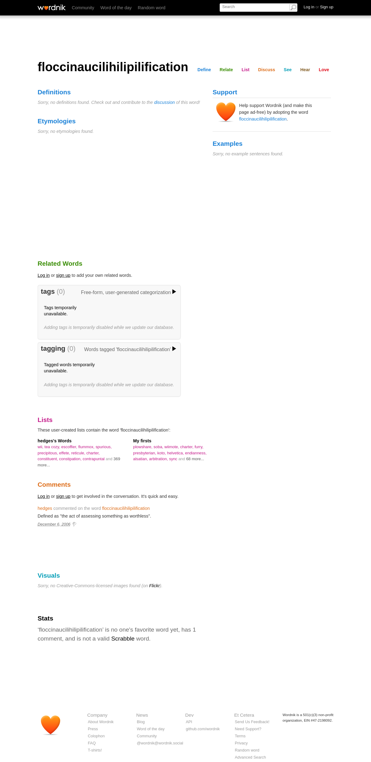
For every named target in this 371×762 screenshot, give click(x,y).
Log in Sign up (318, 7)
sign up (63, 275)
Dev (189, 715)
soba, (158, 446)
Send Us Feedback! (252, 721)
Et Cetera (244, 715)
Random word (151, 7)
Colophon (96, 736)
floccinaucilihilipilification (263, 119)
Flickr (154, 585)
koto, (162, 453)
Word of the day (116, 7)
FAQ (92, 743)
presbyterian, (145, 453)
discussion (164, 102)
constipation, (71, 459)
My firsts (142, 440)
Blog (141, 721)
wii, (41, 446)
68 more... (195, 459)
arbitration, (159, 459)
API (189, 721)
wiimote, (172, 446)
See (288, 69)
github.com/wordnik (203, 729)
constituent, (48, 459)
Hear (305, 69)
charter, (93, 453)
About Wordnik (101, 721)
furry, (198, 446)
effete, (65, 453)
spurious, (104, 446)
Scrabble (123, 638)
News (142, 715)
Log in (44, 275)
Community (83, 7)
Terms (240, 736)
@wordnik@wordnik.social (160, 743)
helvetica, (176, 453)
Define (204, 69)
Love (324, 69)
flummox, (87, 446)
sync (173, 459)
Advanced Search (250, 757)
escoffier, (69, 446)
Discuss (266, 69)
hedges (45, 508)
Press (93, 729)
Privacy (241, 743)
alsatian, (141, 459)
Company (97, 715)
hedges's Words (54, 440)
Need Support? (248, 729)
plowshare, (143, 446)
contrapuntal (94, 459)
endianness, (196, 453)
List (246, 69)
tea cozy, (52, 446)
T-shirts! (95, 750)
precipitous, (48, 453)
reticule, (78, 453)
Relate (226, 69)
